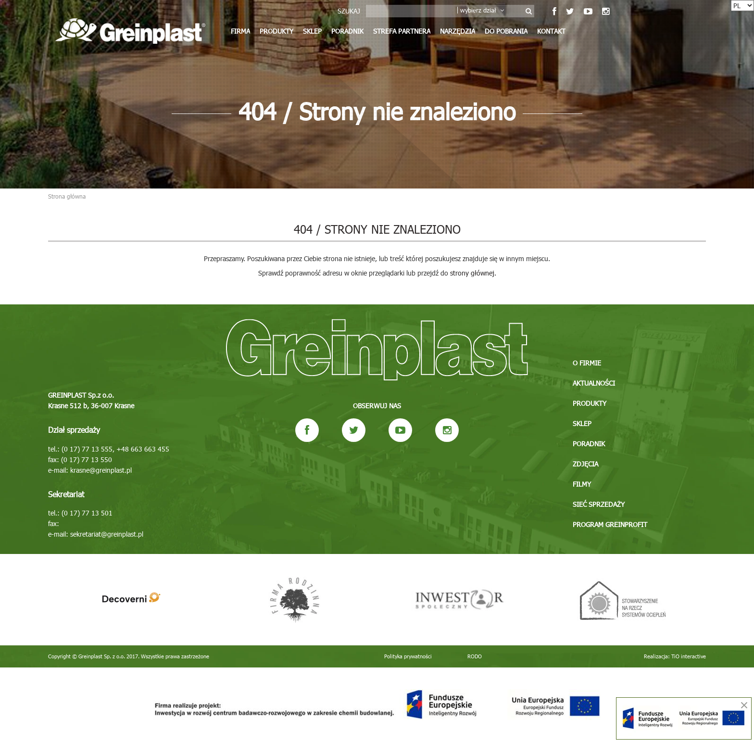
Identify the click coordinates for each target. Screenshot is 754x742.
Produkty (276, 31)
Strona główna (67, 196)
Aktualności (594, 383)
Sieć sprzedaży (599, 504)
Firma (240, 31)
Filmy (582, 484)
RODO (474, 656)
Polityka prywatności (408, 656)
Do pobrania (506, 31)
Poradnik (347, 31)
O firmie (587, 362)
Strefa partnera (401, 31)
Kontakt (551, 31)
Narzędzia (457, 31)
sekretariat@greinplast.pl (106, 534)
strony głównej (472, 272)
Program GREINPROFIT (610, 524)
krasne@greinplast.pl (101, 470)
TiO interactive (688, 656)
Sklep (312, 31)
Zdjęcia (585, 463)
